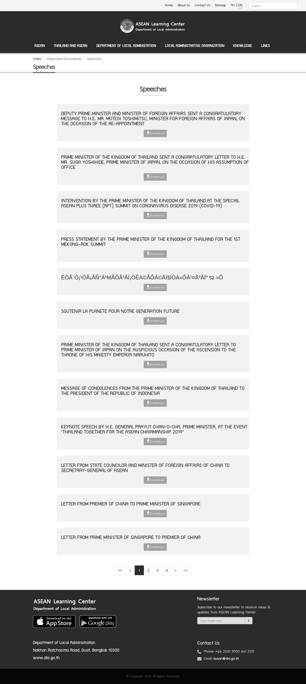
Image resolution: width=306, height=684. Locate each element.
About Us (184, 5)
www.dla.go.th (46, 657)
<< (120, 570)
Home (169, 5)
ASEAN (39, 46)
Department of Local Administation (126, 46)
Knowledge (242, 46)
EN (240, 5)
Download (155, 133)
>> (186, 570)
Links (265, 46)
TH (233, 5)
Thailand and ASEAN (70, 46)
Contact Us (202, 5)
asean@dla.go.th (226, 659)
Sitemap (220, 5)
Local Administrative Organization (194, 46)
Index (37, 58)
